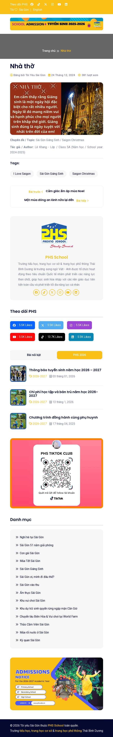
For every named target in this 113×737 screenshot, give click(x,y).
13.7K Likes (51, 337)
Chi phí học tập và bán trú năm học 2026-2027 (63, 394)
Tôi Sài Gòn (19, 9)
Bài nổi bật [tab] (34, 355)
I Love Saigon (22, 173)
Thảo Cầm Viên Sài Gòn (32, 624)
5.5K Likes (22, 325)
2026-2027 (38, 376)
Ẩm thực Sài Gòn (28, 593)
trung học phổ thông (68, 730)
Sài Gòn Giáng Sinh (51, 173)
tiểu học (25, 730)
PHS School (56, 725)
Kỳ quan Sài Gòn (27, 640)
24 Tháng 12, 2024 (61, 75)
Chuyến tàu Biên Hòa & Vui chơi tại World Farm (46, 616)
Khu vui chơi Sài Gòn (30, 600)
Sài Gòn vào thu (27, 585)
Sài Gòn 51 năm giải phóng (34, 545)
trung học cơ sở (41, 730)
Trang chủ (49, 51)
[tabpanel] (56, 397)
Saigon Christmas (83, 173)
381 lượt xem (88, 75)
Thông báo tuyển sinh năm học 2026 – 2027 (65, 370)
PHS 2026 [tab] (79, 355)
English (37, 9)
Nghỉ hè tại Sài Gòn (29, 537)
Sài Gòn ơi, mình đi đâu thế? (34, 577)
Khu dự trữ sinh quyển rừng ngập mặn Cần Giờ (46, 608)
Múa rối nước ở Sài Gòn (32, 632)
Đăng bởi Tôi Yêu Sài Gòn (27, 75)
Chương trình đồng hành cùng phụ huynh (63, 417)
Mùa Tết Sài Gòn (27, 561)
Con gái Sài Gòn (27, 553)
